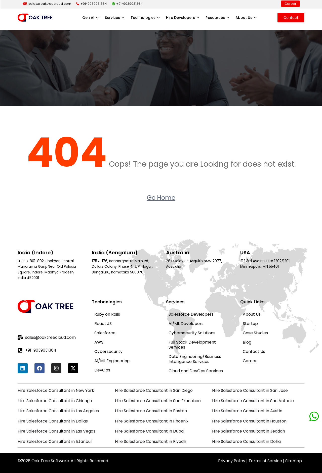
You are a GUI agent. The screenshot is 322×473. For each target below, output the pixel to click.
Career (290, 3)
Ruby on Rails (107, 314)
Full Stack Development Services (192, 344)
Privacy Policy (231, 461)
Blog (247, 342)
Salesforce (104, 333)
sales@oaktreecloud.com (47, 3)
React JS (103, 323)
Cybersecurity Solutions (192, 333)
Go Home (161, 198)
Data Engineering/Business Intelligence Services (195, 359)
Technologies (146, 17)
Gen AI (91, 17)
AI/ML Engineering (112, 361)
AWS (98, 342)
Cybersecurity (108, 351)
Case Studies (255, 333)
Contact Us (254, 351)
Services (115, 17)
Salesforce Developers (191, 314)
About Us (246, 17)
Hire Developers (183, 17)
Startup (250, 323)
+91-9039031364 (91, 3)
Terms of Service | (267, 461)
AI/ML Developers (186, 323)
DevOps (102, 370)
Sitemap (293, 461)
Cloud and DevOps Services (196, 371)
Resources (218, 17)
